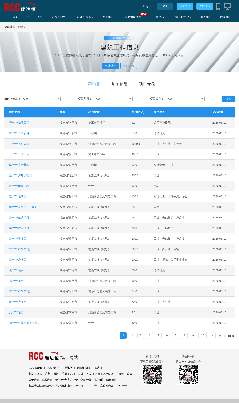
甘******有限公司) (19, 291)
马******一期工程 (19, 154)
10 (202, 335)
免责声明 (85, 379)
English (147, 6)
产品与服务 (60, 17)
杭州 (81, 373)
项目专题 (147, 84)
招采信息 (120, 84)
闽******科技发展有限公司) (25, 322)
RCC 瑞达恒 (53, 367)
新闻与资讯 (85, 17)
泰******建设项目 (19, 217)
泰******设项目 (18, 238)
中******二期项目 (19, 133)
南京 (89, 373)
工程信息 (92, 84)
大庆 (97, 373)
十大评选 (159, 17)
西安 (121, 373)
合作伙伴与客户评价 (66, 379)
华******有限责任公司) (22, 207)
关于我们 (109, 17)
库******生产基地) (19, 164)
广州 (47, 373)
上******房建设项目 (20, 175)
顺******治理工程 (19, 122)
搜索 (228, 98)
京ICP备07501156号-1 (87, 385)
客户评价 (128, 65)
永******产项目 (18, 301)
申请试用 (185, 6)
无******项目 (16, 312)
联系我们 (225, 17)
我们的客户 (183, 17)
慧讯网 (68, 367)
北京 (31, 373)
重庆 (64, 373)
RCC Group (35, 367)
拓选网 (98, 367)
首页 (40, 16)
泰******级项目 (18, 259)
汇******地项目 (18, 196)
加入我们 (205, 17)
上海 (39, 373)
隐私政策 (111, 379)
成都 (129, 373)
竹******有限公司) (19, 249)
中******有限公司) (19, 143)
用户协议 (98, 379)
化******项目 (16, 270)
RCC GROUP (20, 17)
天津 (56, 373)
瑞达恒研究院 (134, 17)
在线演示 (205, 6)
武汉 (72, 373)
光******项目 (16, 280)
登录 (165, 6)
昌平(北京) (109, 373)
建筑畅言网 (83, 367)
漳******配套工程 (19, 185)
